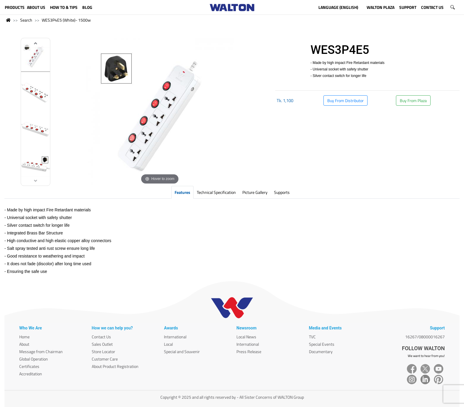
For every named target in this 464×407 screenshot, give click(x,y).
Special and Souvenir (182, 351)
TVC (312, 337)
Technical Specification (216, 192)
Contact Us (101, 337)
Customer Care (105, 359)
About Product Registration (115, 366)
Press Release (248, 351)
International (175, 337)
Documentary (321, 351)
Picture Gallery (255, 192)
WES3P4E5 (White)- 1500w (66, 20)
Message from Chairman (41, 351)
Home (24, 337)
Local (168, 344)
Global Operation (33, 359)
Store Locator (103, 351)
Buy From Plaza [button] (413, 100)
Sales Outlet (102, 344)
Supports (282, 192)
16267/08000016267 (425, 337)
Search (26, 20)
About (24, 344)
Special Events (321, 344)
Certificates (29, 366)
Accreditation (30, 374)
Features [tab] (182, 192)
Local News (246, 337)
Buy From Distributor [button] (345, 100)
